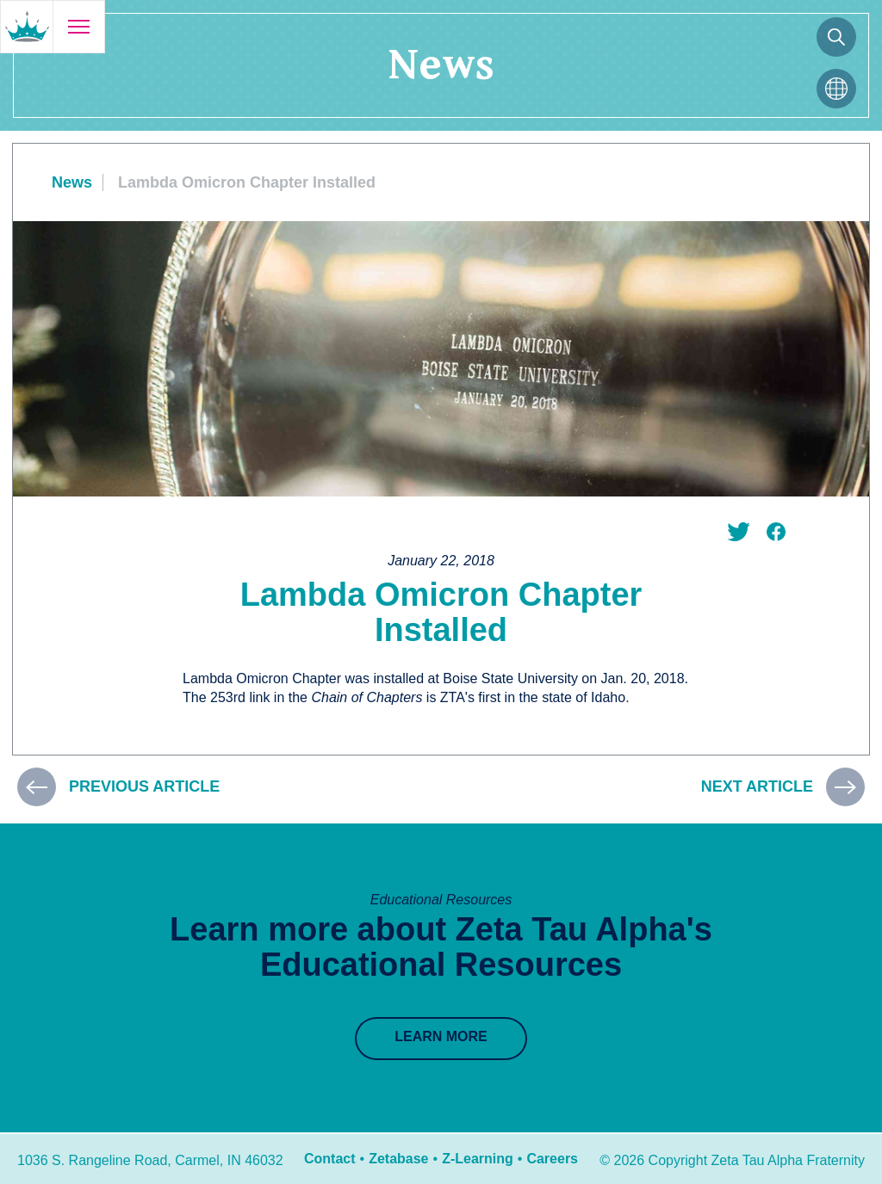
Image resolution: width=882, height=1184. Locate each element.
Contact (330, 1158)
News (72, 182)
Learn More (441, 1036)
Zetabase (398, 1158)
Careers (552, 1158)
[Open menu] (78, 26)
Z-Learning (477, 1158)
